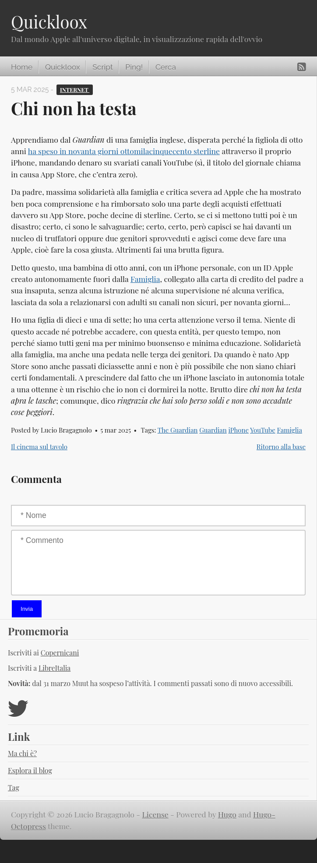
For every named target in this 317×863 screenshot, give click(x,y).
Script (102, 67)
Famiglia (145, 279)
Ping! (134, 67)
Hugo (227, 814)
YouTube (262, 430)
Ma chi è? (22, 753)
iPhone (238, 430)
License (155, 814)
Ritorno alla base (281, 446)
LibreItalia (54, 668)
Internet (74, 89)
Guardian (212, 430)
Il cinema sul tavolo (39, 446)
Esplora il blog (30, 770)
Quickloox (49, 21)
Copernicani (60, 652)
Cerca (165, 67)
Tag (13, 787)
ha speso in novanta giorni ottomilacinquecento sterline (124, 151)
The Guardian (178, 430)
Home (21, 67)
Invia (27, 609)
